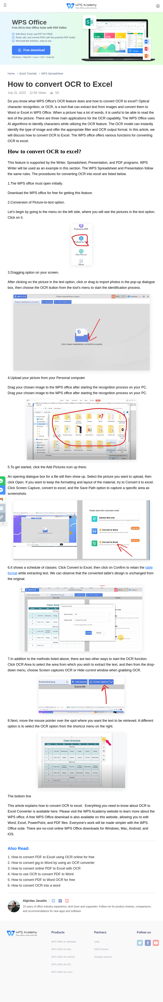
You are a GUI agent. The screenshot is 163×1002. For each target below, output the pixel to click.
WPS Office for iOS (61, 964)
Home (11, 73)
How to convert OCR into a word (34, 885)
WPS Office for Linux (62, 972)
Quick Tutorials (28, 73)
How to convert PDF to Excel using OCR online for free (51, 857)
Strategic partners (103, 957)
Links (96, 941)
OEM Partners (101, 949)
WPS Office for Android (63, 957)
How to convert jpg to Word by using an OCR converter (51, 863)
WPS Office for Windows (63, 941)
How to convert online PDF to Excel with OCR (44, 868)
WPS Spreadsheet (52, 73)
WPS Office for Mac (61, 949)
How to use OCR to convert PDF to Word (41, 874)
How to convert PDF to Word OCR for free (41, 880)
